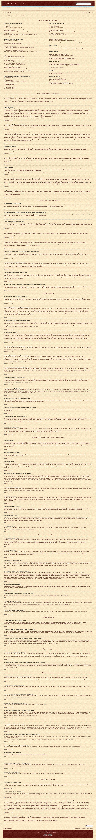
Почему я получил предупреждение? (12, 67)
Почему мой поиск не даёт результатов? (58, 54)
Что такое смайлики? (8, 80)
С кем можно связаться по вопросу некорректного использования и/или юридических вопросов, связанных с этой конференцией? (68, 81)
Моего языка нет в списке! (10, 46)
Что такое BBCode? (8, 77)
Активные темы (14, 16)
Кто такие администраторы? (55, 24)
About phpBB (58, 785)
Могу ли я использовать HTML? (11, 78)
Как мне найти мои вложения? (56, 73)
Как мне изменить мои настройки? (11, 40)
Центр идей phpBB (85, 793)
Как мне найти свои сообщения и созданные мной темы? (62, 58)
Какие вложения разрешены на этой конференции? (60, 71)
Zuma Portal (49, 831)
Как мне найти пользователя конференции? (59, 57)
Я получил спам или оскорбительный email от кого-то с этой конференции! (66, 42)
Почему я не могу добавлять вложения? (13, 66)
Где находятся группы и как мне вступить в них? (60, 29)
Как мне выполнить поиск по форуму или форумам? (61, 52)
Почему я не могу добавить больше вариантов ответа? (16, 61)
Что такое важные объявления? (11, 83)
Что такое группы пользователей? (56, 27)
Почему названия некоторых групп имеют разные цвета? (62, 31)
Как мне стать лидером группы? (56, 30)
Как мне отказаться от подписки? (56, 67)
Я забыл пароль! (7, 33)
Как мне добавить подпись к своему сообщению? (15, 59)
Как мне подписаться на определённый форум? (60, 65)
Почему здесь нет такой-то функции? (57, 79)
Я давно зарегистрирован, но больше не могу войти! (16, 31)
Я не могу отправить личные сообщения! (58, 39)
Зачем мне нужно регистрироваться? (12, 24)
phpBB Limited (49, 784)
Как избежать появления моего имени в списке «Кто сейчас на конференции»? (22, 42)
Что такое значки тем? (9, 88)
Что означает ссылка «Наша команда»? (58, 34)
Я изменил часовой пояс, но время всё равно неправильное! (17, 44)
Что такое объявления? (9, 84)
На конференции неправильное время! (13, 43)
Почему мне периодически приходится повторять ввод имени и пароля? (20, 34)
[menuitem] (10, 13)
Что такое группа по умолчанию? (56, 33)
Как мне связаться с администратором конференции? (61, 83)
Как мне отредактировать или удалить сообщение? (15, 57)
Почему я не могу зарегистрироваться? (13, 27)
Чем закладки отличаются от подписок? (58, 63)
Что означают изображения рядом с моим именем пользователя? (19, 47)
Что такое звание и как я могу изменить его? (14, 50)
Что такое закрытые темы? (10, 87)
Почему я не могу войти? (9, 30)
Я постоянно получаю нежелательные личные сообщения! (62, 40)
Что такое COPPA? (8, 26)
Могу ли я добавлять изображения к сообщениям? (15, 81)
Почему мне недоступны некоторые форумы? (14, 64)
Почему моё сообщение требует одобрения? (14, 71)
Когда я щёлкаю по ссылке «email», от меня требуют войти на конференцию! (21, 51)
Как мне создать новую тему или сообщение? (14, 56)
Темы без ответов (6, 16)
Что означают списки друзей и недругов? (58, 46)
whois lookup (12, 803)
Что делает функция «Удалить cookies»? (13, 36)
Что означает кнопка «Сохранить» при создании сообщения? (18, 70)
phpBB (36, 245)
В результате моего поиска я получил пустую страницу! (61, 55)
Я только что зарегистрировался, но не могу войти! (15, 29)
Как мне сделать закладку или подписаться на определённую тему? (64, 64)
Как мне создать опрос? (9, 60)
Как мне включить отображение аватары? (13, 48)
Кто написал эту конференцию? (56, 78)
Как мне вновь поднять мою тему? (11, 72)
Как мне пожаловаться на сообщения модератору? (15, 68)
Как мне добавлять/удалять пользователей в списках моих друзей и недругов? (67, 48)
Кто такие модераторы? (54, 26)
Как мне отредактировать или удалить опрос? (14, 63)
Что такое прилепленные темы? (11, 85)
